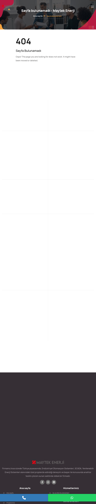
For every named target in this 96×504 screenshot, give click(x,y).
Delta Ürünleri (71, 437)
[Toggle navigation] (92, 6)
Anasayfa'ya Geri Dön (28, 70)
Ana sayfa (37, 16)
